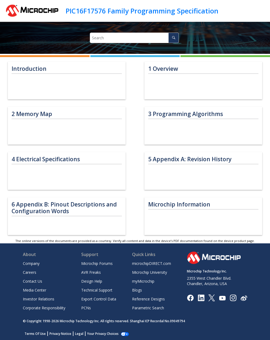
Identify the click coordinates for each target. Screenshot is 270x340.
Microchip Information (179, 204)
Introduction (29, 68)
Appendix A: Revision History (190, 159)
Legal (79, 333)
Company (31, 263)
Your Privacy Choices (103, 333)
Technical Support (96, 290)
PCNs (86, 307)
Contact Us (32, 281)
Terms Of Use (35, 333)
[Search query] (134, 38)
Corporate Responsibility (44, 307)
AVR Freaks (91, 272)
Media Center (34, 290)
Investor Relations (38, 299)
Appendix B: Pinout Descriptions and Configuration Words (64, 208)
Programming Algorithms (185, 114)
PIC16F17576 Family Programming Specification (142, 11)
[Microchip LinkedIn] (201, 297)
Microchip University (149, 272)
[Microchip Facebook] (190, 297)
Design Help (91, 281)
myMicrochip (143, 281)
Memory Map (32, 114)
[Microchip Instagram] (233, 297)
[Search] (173, 38)
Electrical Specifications (46, 159)
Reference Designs (148, 299)
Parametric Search (148, 307)
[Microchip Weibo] (243, 298)
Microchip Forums (97, 263)
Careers (29, 272)
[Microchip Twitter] (211, 297)
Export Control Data (98, 299)
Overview (163, 68)
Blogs (137, 290)
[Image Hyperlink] (222, 298)
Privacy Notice (60, 333)
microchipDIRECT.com (151, 263)
